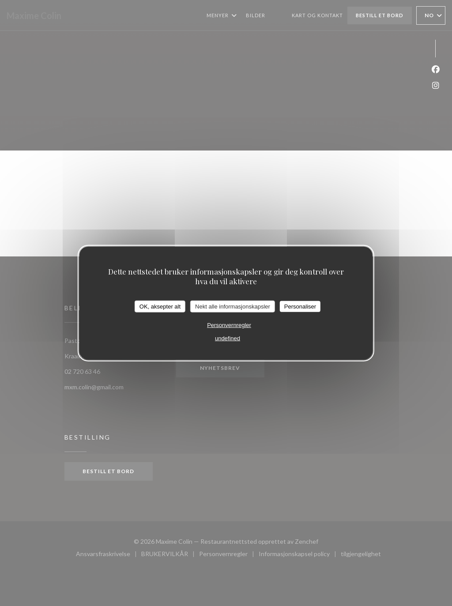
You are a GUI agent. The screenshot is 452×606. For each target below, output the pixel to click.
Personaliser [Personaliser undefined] (300, 306)
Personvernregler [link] (229, 325)
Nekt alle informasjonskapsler (232, 306)
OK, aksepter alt (160, 306)
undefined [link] (227, 338)
